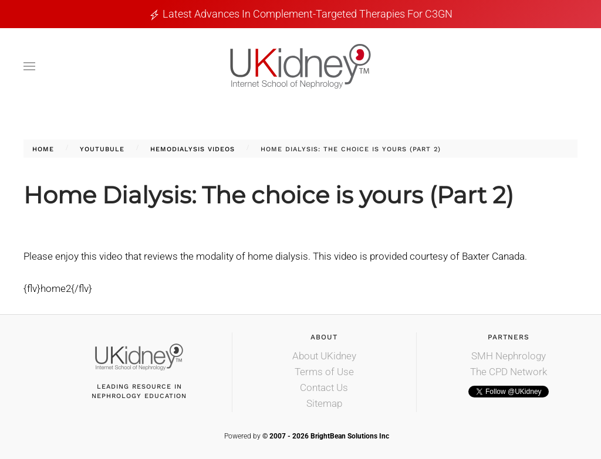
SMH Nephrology (508, 356)
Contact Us (324, 387)
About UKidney (324, 356)
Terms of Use (324, 372)
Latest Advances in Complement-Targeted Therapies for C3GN (308, 14)
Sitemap (324, 403)
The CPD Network (508, 372)
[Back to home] (300, 66)
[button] (29, 66)
